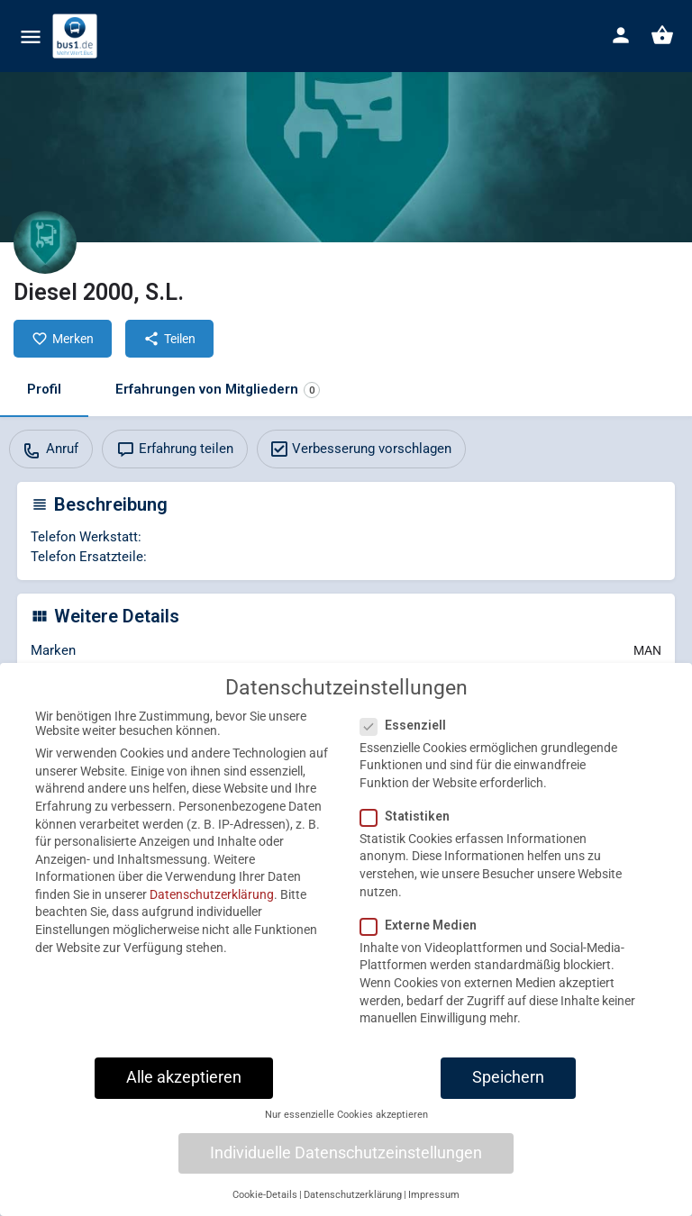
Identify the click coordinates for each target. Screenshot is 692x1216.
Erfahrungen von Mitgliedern (217, 389)
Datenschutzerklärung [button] (353, 1205)
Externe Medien (424, 936)
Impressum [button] (434, 1205)
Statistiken (410, 827)
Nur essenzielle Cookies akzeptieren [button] (346, 1126)
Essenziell (409, 736)
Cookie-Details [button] (264, 1205)
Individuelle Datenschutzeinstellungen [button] (346, 1164)
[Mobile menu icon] (30, 36)
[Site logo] (77, 36)
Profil (44, 389)
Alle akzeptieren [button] (183, 1088)
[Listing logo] (45, 242)
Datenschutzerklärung (212, 905)
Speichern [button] (508, 1088)
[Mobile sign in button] (621, 35)
